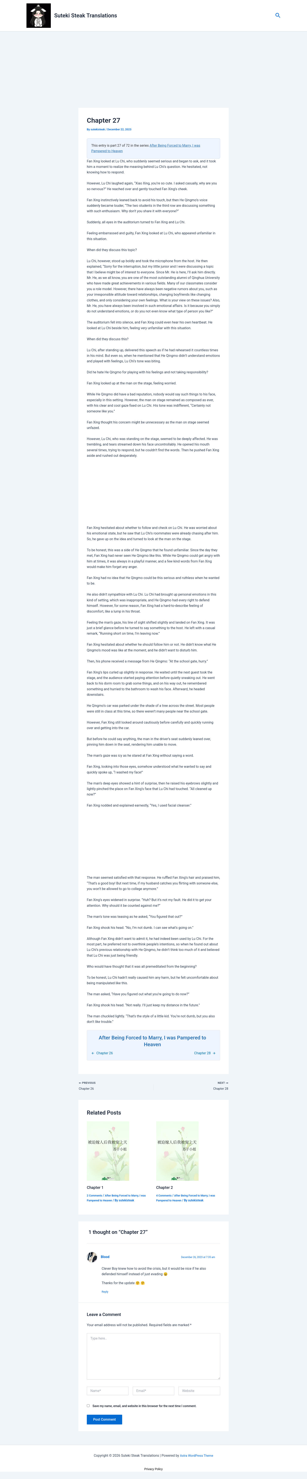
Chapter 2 (165, 1188)
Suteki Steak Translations (85, 15)
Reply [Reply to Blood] (107, 1292)
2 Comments (95, 1196)
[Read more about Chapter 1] (108, 1152)
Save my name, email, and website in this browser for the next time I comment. (144, 1407)
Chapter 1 (96, 1188)
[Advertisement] (153, 76)
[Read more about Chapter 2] (177, 1152)
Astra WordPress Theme (196, 1457)
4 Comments (164, 1196)
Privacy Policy (153, 1470)
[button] (278, 15)
